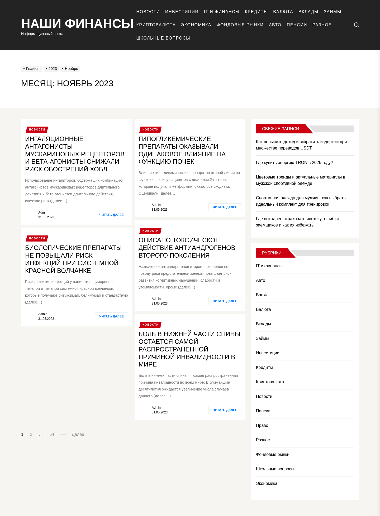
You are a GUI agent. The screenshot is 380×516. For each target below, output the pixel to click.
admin (42, 212)
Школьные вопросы (163, 38)
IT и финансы (221, 11)
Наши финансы (77, 24)
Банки (262, 295)
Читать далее (111, 215)
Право (262, 425)
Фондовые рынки (240, 25)
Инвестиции (182, 11)
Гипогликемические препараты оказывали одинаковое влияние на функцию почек (182, 150)
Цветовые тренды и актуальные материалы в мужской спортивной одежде (300, 180)
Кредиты (256, 11)
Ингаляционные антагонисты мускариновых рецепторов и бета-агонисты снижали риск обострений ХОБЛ (75, 154)
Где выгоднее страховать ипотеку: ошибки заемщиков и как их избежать (297, 221)
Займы (332, 11)
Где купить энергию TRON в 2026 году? (294, 162)
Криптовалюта (156, 25)
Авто (275, 25)
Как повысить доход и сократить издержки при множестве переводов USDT (301, 144)
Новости (148, 11)
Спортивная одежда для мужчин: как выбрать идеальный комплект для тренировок (301, 201)
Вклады (308, 11)
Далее (78, 434)
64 (51, 434)
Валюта (283, 11)
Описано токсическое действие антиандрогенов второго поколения (187, 248)
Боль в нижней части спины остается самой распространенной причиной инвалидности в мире (189, 349)
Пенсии (297, 25)
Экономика (196, 25)
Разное (322, 25)
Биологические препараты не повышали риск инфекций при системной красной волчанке (73, 259)
